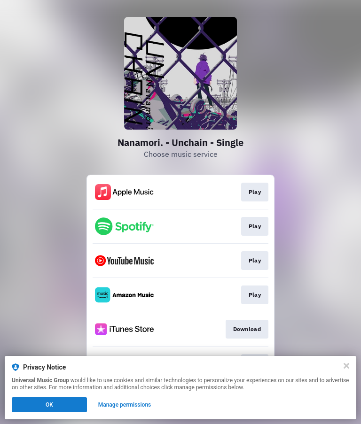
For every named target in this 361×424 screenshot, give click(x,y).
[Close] (346, 365)
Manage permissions (124, 404)
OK (49, 404)
